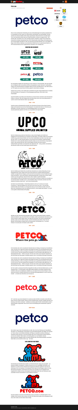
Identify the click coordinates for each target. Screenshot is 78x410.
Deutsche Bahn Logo (57, 13)
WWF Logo (57, 20)
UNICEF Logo (64, 20)
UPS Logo (61, 26)
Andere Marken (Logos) (20, 8)
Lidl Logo (64, 13)
